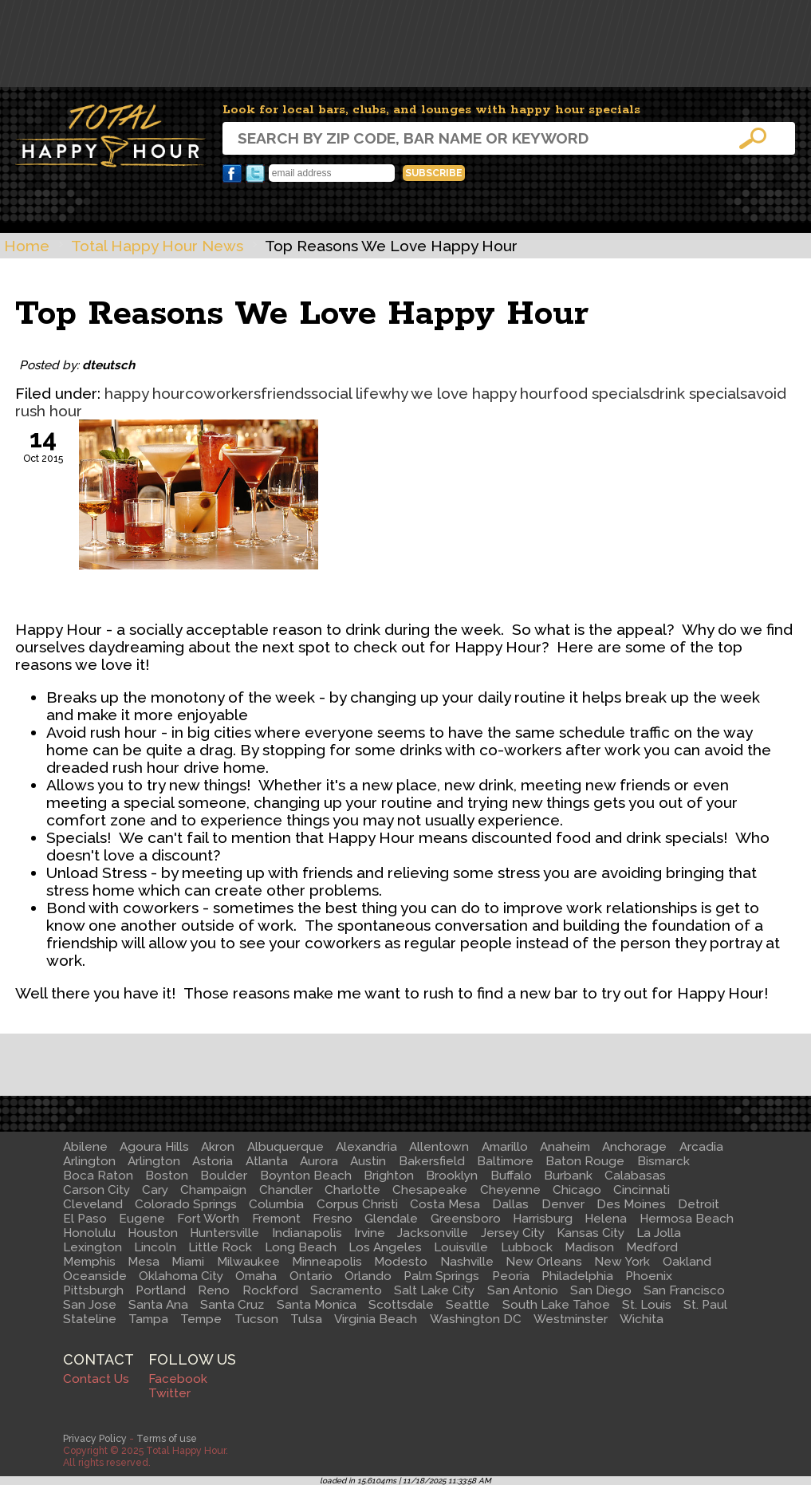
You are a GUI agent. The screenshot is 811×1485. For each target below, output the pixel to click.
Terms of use (166, 1438)
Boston (166, 1175)
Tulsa (306, 1319)
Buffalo (511, 1175)
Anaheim (565, 1147)
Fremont (276, 1218)
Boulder (223, 1175)
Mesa (143, 1262)
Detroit (698, 1204)
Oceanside (95, 1276)
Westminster (570, 1319)
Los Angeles (385, 1247)
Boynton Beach (306, 1175)
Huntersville (224, 1233)
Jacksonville (432, 1233)
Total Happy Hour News (157, 245)
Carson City (96, 1190)
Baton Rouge (584, 1161)
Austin (368, 1161)
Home (26, 245)
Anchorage (634, 1147)
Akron (217, 1147)
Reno (214, 1290)
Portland (161, 1290)
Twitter (255, 173)
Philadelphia (577, 1276)
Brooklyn (452, 1175)
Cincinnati (641, 1190)
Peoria (511, 1276)
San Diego (601, 1290)
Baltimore (505, 1161)
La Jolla (658, 1233)
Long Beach (301, 1247)
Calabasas (635, 1175)
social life (345, 393)
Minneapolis (327, 1262)
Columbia (276, 1204)
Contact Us (96, 1379)
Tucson (256, 1319)
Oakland (687, 1262)
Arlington (89, 1161)
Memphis (89, 1262)
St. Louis (646, 1305)
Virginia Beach (375, 1319)
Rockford (270, 1290)
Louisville (461, 1247)
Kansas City (590, 1233)
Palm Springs (441, 1276)
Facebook (232, 173)
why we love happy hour (466, 393)
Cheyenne (510, 1190)
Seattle (468, 1305)
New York (622, 1262)
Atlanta (267, 1161)
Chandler (286, 1190)
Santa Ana (158, 1305)
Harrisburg (543, 1218)
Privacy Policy (95, 1438)
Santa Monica (316, 1305)
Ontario (311, 1276)
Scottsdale (401, 1305)
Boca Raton (98, 1175)
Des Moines (631, 1204)
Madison (589, 1247)
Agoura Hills (154, 1147)
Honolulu (89, 1233)
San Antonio (522, 1290)
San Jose (89, 1305)
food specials (601, 393)
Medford (652, 1247)
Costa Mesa (445, 1204)
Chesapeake (429, 1190)
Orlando (368, 1276)
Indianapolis (307, 1233)
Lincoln (155, 1247)
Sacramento (346, 1290)
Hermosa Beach (687, 1218)
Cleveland (93, 1204)
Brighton (389, 1175)
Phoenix (648, 1276)
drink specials (698, 393)
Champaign (213, 1190)
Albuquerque (285, 1147)
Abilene (85, 1147)
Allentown (439, 1147)
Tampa (148, 1319)
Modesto (400, 1262)
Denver (563, 1204)
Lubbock (527, 1247)
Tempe (201, 1319)
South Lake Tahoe (556, 1305)
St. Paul (705, 1305)
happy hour (144, 393)
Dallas (510, 1204)
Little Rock (220, 1247)
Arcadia (701, 1147)
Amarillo (505, 1147)
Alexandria (366, 1147)
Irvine (369, 1233)
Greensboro (466, 1218)
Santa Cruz (232, 1305)
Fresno (332, 1218)
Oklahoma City (181, 1276)
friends (286, 393)
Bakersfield (432, 1161)
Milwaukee (248, 1262)
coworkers (223, 393)
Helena (606, 1218)
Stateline (89, 1319)
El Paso (85, 1218)
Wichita (641, 1319)
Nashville (467, 1262)
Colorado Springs (186, 1204)
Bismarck (663, 1161)
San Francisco (684, 1290)
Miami (187, 1262)
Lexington (92, 1247)
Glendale (391, 1218)
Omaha (256, 1276)
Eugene (142, 1218)
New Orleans (544, 1262)
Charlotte (352, 1190)
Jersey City (513, 1233)
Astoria (212, 1161)
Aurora (319, 1161)
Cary (155, 1190)
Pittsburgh (93, 1290)
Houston (153, 1233)
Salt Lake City (434, 1290)
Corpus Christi (357, 1204)
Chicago (577, 1190)
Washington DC (476, 1319)
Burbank (568, 1175)
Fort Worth (208, 1218)
